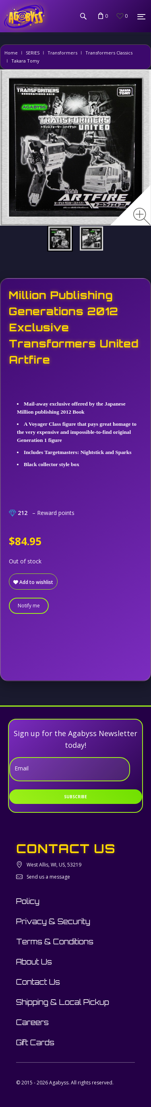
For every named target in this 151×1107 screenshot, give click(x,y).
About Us (34, 962)
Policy (27, 901)
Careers (32, 1022)
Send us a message (48, 876)
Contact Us (38, 982)
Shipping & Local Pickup (62, 1002)
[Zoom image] (142, 216)
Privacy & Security (53, 921)
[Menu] (141, 16)
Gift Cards (35, 1042)
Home (11, 53)
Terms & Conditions (54, 941)
